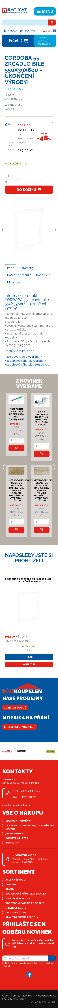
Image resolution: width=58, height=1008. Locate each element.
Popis (11, 268)
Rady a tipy (12, 842)
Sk (49, 30)
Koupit (29, 664)
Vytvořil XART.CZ (43, 1001)
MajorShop (19, 998)
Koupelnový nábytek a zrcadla (25, 893)
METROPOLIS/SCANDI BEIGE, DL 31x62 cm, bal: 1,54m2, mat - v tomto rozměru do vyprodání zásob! (21, 490)
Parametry (27, 268)
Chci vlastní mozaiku (19, 727)
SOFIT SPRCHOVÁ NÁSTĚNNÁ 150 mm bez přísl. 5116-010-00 (41, 418)
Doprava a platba (16, 838)
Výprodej (34, 356)
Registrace (28, 30)
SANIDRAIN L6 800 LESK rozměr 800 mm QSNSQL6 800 (16, 414)
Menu (45, 11)
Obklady (10, 884)
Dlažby (9, 889)
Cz (44, 30)
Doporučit (43, 275)
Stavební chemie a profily (21, 917)
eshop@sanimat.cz (21, 805)
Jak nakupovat (15, 833)
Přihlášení (10, 30)
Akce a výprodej (15, 356)
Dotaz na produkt (19, 275)
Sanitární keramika (17, 898)
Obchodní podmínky (18, 820)
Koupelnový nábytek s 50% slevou (27, 364)
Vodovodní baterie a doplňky (24, 902)
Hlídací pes (14, 282)
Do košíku (29, 189)
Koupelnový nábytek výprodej (24, 360)
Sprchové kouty (15, 907)
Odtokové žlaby (15, 912)
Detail (29, 657)
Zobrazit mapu (15, 707)
